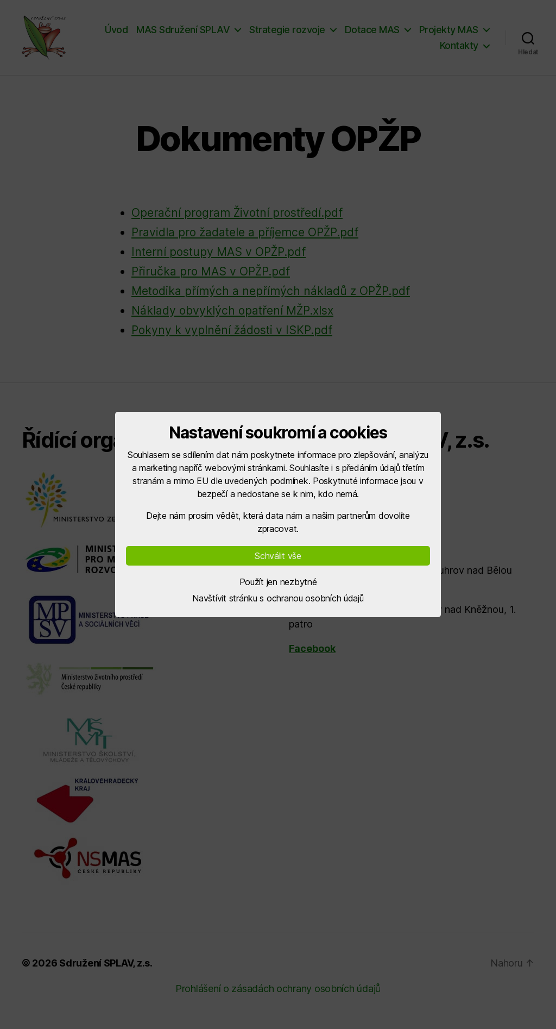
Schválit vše (278, 555)
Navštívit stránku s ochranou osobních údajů (277, 598)
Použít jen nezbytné (278, 581)
